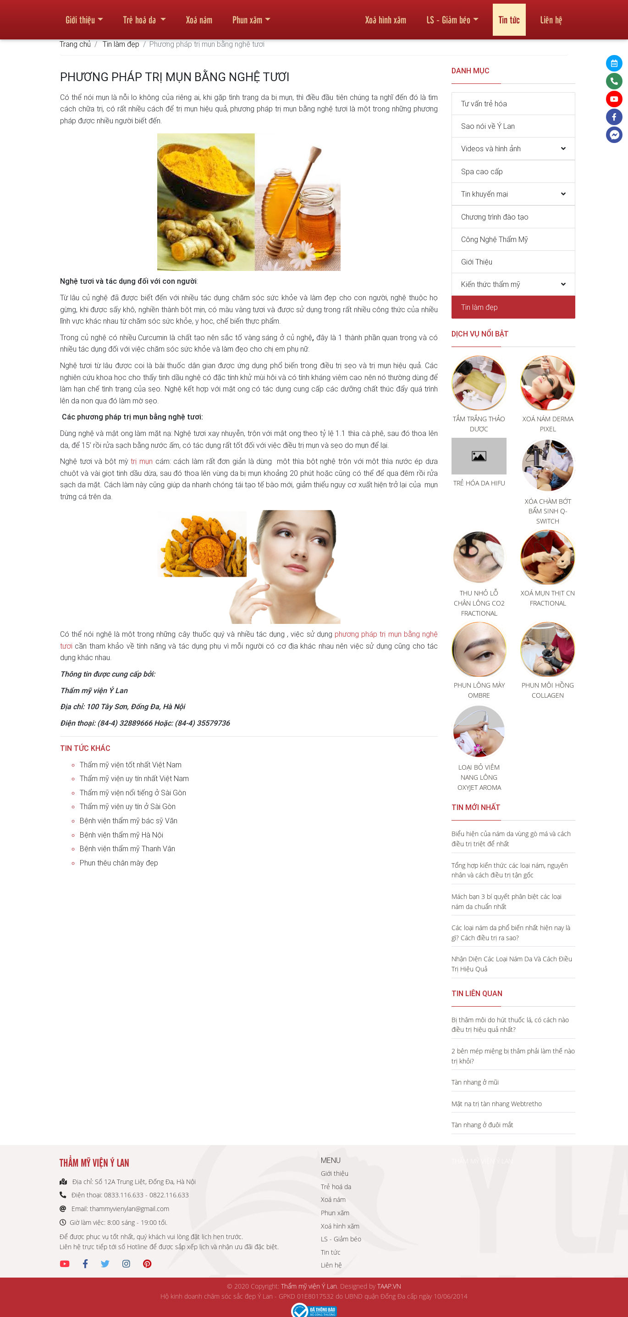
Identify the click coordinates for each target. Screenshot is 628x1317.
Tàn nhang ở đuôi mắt (482, 1124)
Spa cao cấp (482, 171)
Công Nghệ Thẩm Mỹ (494, 239)
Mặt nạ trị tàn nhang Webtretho (497, 1103)
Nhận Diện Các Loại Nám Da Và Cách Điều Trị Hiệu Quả (512, 963)
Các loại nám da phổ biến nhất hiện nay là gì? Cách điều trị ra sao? (511, 932)
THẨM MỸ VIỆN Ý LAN (482, 1161)
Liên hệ (551, 15)
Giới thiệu (80, 15)
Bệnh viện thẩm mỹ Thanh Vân (127, 848)
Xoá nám (199, 15)
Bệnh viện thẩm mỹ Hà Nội (121, 834)
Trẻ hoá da (140, 15)
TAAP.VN (389, 1286)
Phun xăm (247, 15)
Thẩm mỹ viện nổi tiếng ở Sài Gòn (133, 792)
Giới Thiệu (476, 261)
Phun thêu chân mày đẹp (119, 862)
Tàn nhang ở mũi (475, 1082)
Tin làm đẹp (121, 44)
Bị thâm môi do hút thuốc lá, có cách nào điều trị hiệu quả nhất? (510, 1024)
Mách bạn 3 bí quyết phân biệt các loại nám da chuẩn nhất (507, 901)
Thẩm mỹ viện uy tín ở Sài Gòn (128, 806)
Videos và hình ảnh (491, 148)
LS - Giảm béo (448, 15)
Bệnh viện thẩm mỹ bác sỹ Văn (128, 820)
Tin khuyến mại (484, 193)
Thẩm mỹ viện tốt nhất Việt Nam (131, 764)
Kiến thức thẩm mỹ (490, 284)
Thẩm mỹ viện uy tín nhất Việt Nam (134, 778)
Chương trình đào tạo (495, 216)
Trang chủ (75, 44)
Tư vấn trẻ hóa (484, 103)
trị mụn (142, 461)
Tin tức (509, 15)
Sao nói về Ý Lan (488, 126)
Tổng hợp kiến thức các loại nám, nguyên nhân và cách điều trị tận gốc (510, 870)
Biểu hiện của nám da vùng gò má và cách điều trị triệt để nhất (511, 838)
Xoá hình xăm (385, 15)
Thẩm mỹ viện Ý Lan (309, 1286)
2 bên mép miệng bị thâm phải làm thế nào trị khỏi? (513, 1056)
